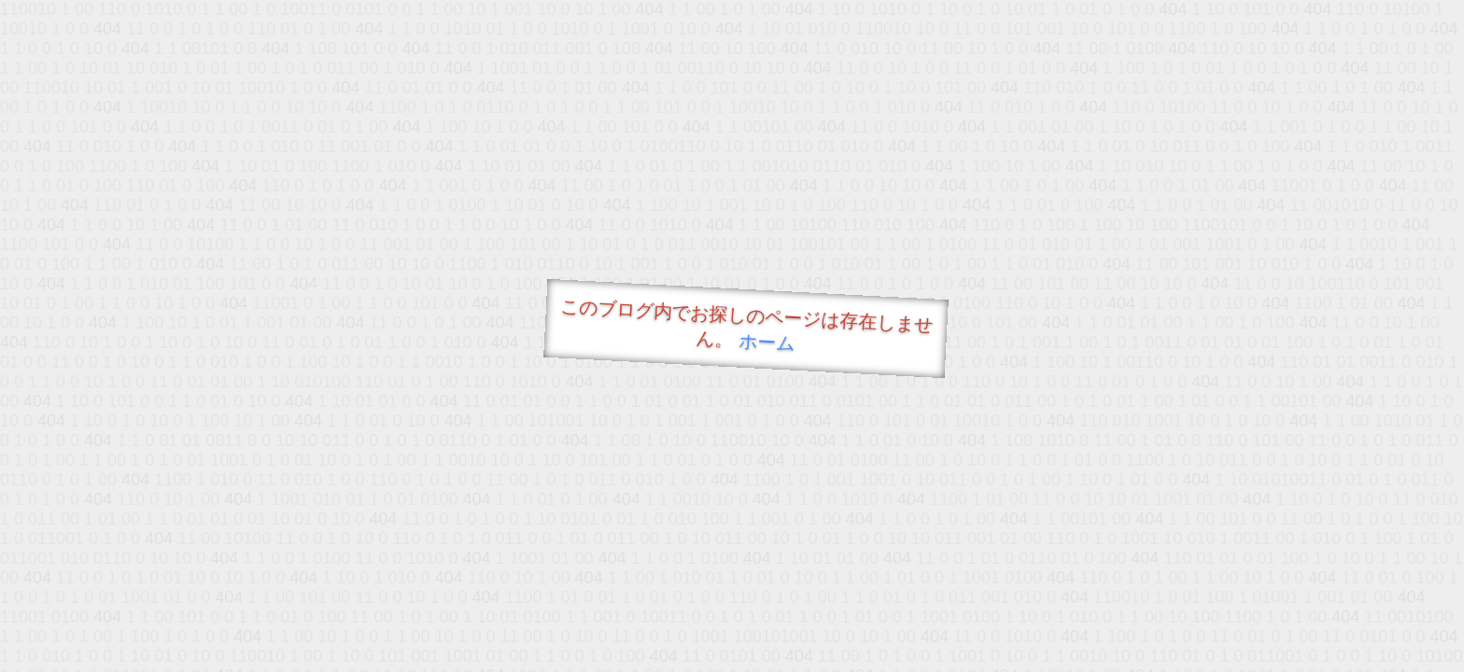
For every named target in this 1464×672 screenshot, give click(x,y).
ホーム (767, 342)
